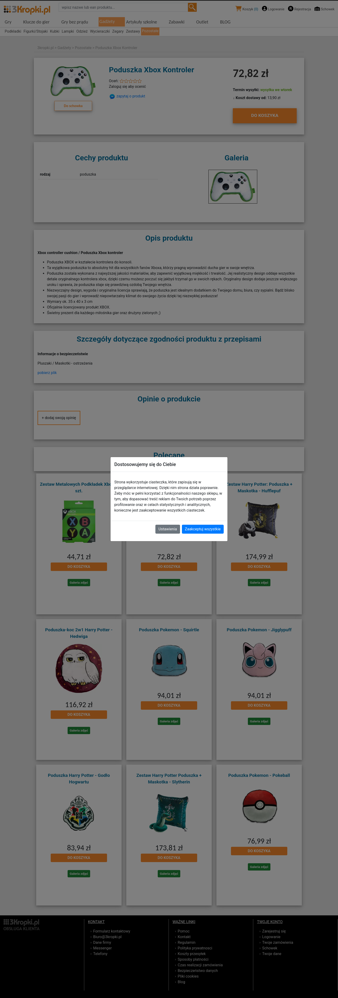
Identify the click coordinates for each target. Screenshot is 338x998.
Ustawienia (167, 529)
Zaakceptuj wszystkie (203, 529)
